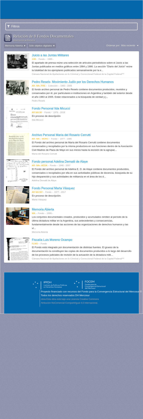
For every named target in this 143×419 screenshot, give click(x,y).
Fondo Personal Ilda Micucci (51, 108)
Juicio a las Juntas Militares (50, 55)
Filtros (13, 26)
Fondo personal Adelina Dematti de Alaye (60, 161)
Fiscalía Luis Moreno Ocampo (52, 239)
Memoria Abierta (43, 209)
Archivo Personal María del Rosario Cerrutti (61, 135)
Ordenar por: (113, 45)
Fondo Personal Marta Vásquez (53, 188)
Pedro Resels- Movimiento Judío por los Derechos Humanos (73, 81)
